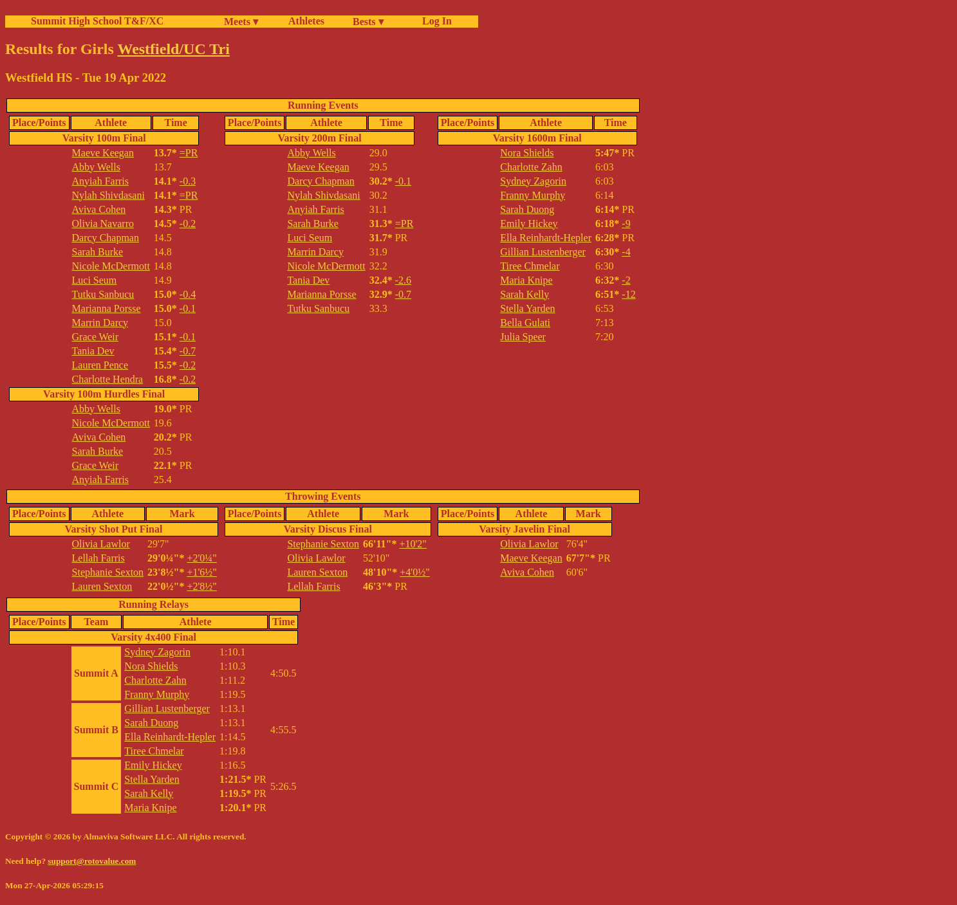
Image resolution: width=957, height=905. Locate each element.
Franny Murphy (532, 195)
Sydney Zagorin (533, 181)
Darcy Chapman (105, 237)
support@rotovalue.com (92, 861)
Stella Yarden (527, 308)
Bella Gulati (525, 322)
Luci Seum (94, 280)
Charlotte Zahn (531, 166)
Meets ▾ (241, 21)
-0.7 (188, 350)
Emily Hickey (528, 223)
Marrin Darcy (100, 322)
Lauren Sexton (102, 586)
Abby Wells (96, 166)
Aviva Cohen (99, 209)
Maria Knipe (526, 280)
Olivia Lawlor (101, 543)
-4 (626, 251)
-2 (626, 280)
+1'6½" (201, 572)
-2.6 (403, 280)
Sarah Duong (527, 209)
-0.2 (188, 223)
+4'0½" (414, 572)
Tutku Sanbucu (103, 294)
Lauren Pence (100, 365)
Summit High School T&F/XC (97, 20)
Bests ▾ (368, 21)
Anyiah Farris (100, 181)
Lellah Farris (98, 558)
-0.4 (188, 294)
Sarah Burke (98, 251)
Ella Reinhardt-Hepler (545, 237)
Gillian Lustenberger (543, 251)
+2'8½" (201, 586)
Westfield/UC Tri (173, 49)
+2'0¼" (201, 558)
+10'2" (412, 543)
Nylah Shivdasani (108, 195)
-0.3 (188, 181)
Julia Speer (523, 336)
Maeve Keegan (103, 152)
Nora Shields (526, 152)
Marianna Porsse (106, 308)
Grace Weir (95, 336)
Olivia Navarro (103, 223)
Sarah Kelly (524, 294)
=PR (189, 152)
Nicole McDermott (111, 266)
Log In (434, 20)
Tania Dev (93, 350)
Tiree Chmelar (529, 266)
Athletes (306, 20)
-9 (626, 223)
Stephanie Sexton (108, 572)
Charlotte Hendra (108, 379)
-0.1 (188, 308)
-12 (628, 294)
